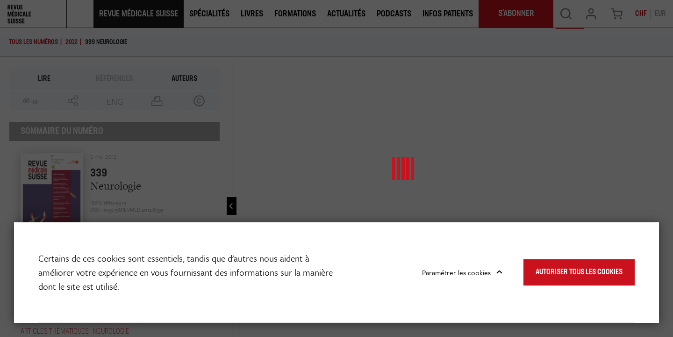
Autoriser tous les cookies (579, 272)
